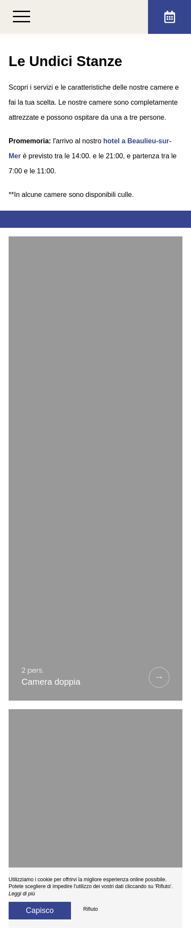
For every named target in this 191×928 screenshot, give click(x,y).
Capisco (40, 910)
